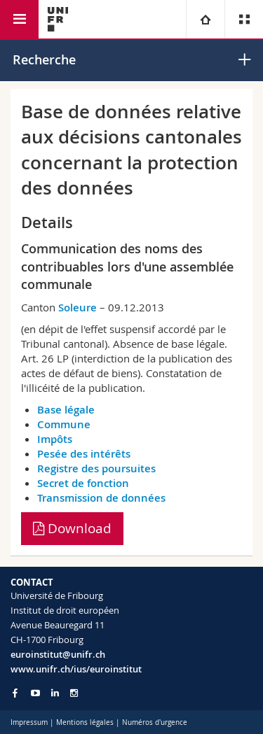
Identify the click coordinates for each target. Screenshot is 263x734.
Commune (63, 424)
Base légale (66, 409)
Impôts (54, 439)
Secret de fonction (83, 483)
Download (72, 528)
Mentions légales (85, 722)
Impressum (29, 722)
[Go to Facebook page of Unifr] (15, 692)
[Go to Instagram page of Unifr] (74, 693)
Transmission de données (101, 497)
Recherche (44, 59)
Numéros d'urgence (154, 722)
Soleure (77, 307)
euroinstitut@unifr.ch (58, 654)
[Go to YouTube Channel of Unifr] (35, 693)
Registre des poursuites (96, 468)
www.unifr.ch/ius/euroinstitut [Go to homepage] (76, 669)
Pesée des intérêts (83, 453)
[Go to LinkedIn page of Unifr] (55, 693)
